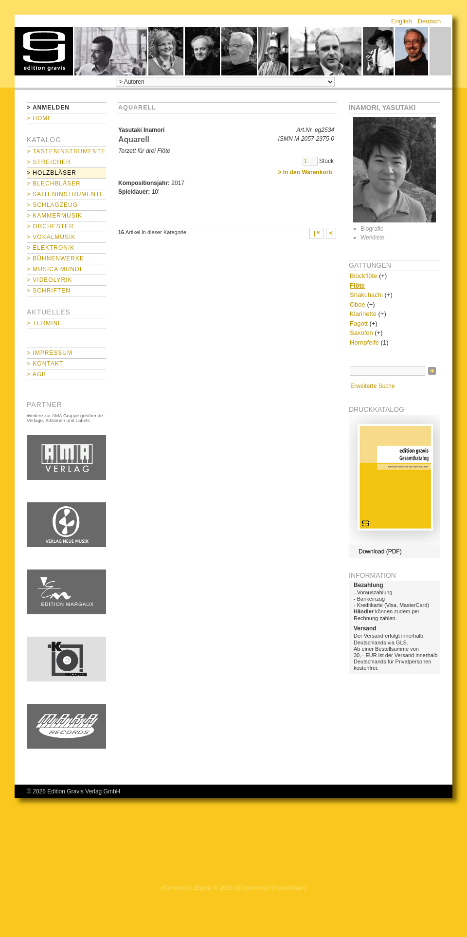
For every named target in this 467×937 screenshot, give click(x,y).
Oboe (357, 304)
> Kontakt (45, 363)
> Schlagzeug (52, 205)
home (44, 51)
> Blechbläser (54, 183)
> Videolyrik (49, 279)
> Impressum (49, 352)
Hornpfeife (364, 342)
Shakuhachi (366, 294)
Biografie (371, 228)
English (401, 21)
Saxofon (361, 332)
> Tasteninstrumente (66, 151)
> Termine (44, 323)
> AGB (36, 374)
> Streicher (49, 162)
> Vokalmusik (51, 237)
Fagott (359, 323)
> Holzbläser (51, 172)
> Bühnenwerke (55, 258)
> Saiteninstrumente (65, 194)
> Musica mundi (54, 269)
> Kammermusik (54, 215)
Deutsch (429, 21)
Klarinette (363, 313)
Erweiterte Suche (372, 386)
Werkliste (372, 237)
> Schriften (49, 290)
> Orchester (50, 226)
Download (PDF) (380, 551)
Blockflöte (363, 275)
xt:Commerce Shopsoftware (270, 887)
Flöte (357, 285)
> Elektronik (50, 247)
